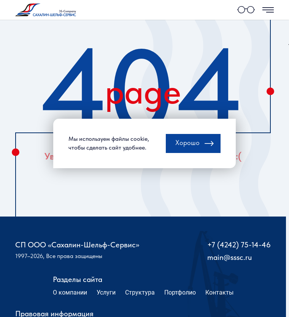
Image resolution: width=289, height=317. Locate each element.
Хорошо (187, 146)
